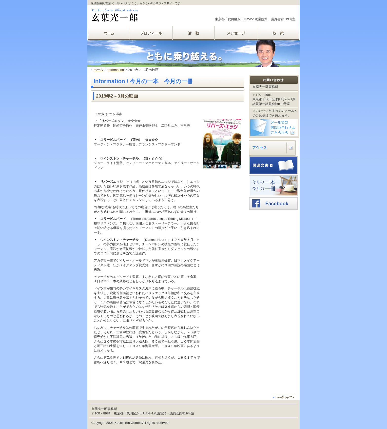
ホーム (98, 70)
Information (116, 70)
